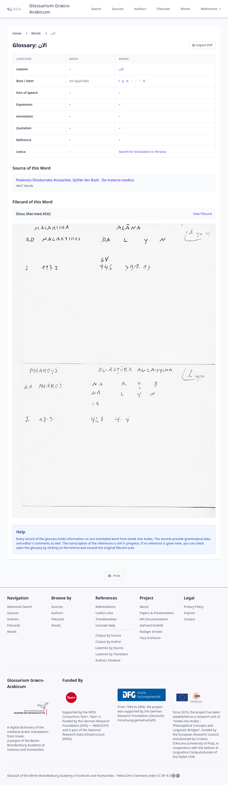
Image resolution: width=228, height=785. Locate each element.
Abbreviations (106, 607)
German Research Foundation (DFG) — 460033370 (86, 723)
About (144, 607)
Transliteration (106, 619)
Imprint (189, 613)
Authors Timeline (108, 660)
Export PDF (202, 45)
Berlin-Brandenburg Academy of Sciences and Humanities (72, 775)
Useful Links (104, 613)
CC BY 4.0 (164, 775)
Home (16, 33)
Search (96, 9)
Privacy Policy (194, 607)
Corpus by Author (108, 641)
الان (121, 69)
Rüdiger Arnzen (151, 631)
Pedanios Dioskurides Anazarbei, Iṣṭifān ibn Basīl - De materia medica (75, 180)
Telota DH (124, 775)
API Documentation (154, 619)
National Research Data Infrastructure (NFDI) (83, 734)
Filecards (163, 9)
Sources (118, 9)
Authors (140, 9)
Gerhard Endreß (151, 625)
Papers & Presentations (157, 613)
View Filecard (202, 214)
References (211, 9)
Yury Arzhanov (150, 638)
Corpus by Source (108, 635)
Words (185, 9)
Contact (189, 619)
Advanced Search (19, 607)
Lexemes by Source (109, 648)
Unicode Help (105, 625)
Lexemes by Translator (112, 654)
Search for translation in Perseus (142, 152)
